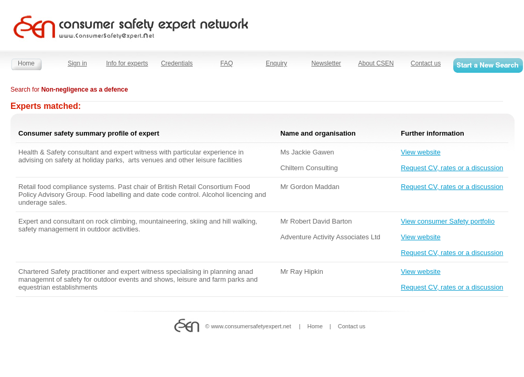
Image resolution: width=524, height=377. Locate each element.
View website (421, 152)
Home (26, 63)
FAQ (226, 63)
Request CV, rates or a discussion (452, 168)
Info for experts (127, 63)
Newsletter (326, 63)
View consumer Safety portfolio (448, 221)
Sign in (77, 63)
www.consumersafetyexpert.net (251, 326)
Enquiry (276, 63)
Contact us (426, 63)
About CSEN (376, 63)
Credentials (177, 63)
